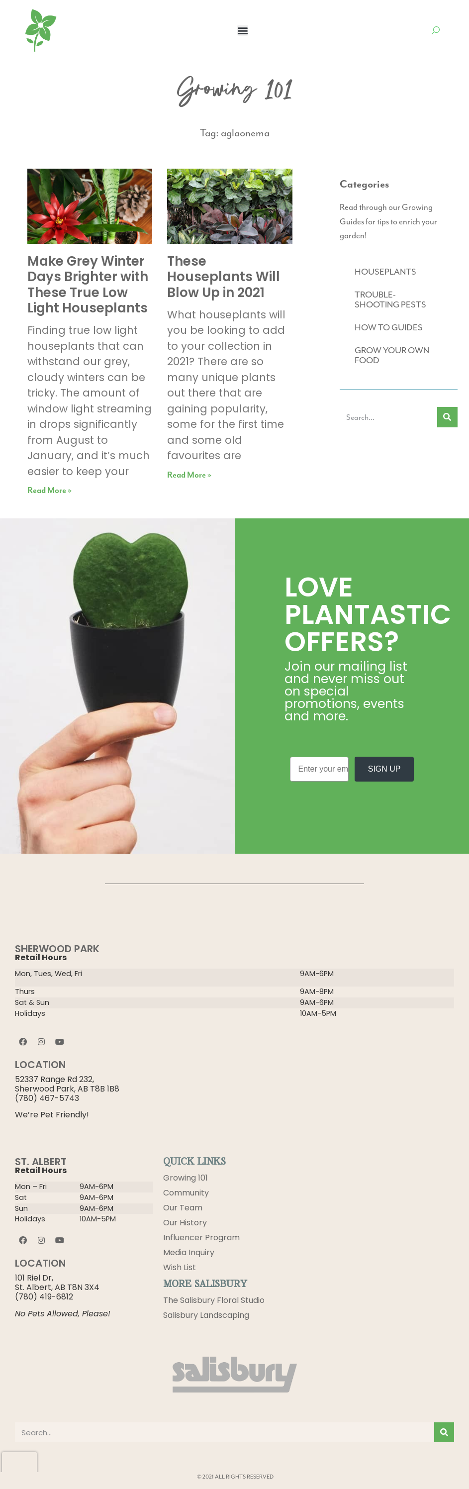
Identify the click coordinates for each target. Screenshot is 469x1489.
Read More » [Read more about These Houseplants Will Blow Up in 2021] (189, 475)
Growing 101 (185, 1178)
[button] (242, 30)
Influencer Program (201, 1237)
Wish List (179, 1267)
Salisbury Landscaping (206, 1315)
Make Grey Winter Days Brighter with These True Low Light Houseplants (87, 284)
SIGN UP (384, 769)
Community (186, 1192)
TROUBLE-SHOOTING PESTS (390, 299)
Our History (185, 1222)
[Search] (447, 417)
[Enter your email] (319, 769)
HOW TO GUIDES (389, 327)
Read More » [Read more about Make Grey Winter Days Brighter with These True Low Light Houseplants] (49, 491)
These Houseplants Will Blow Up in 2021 (223, 276)
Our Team (182, 1207)
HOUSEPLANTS (385, 271)
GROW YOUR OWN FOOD (392, 355)
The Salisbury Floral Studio (214, 1300)
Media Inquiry (188, 1252)
